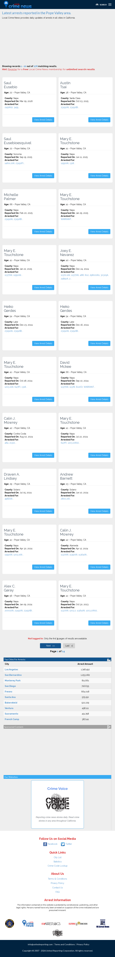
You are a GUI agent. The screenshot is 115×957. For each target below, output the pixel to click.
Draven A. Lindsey (12, 476)
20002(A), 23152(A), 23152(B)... (19, 610)
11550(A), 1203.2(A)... (14, 554)
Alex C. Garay (9, 588)
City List (57, 857)
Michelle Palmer (11, 197)
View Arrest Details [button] (43, 120)
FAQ (58, 892)
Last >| (69, 646)
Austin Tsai (65, 85)
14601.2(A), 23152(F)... (15, 163)
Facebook (50, 844)
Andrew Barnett (66, 476)
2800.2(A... (66, 499)
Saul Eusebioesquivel (17, 141)
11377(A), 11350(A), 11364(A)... (74, 554)
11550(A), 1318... (68, 163)
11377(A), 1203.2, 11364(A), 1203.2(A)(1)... (79, 610)
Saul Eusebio (10, 85)
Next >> (50, 646)
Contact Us (57, 887)
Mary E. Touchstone (70, 141)
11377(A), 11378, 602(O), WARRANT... (78, 387)
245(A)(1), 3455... (12, 107)
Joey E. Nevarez (67, 253)
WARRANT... (66, 219)
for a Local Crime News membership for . (51, 69)
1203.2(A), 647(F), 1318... (16, 387)
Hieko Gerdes (66, 309)
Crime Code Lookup (58, 866)
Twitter (66, 844)
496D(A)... (9, 499)
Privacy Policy (57, 883)
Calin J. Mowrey (10, 420)
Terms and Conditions (64, 944)
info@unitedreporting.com (40, 944)
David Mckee (65, 364)
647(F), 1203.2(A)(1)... (70, 443)
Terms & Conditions (57, 879)
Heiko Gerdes (10, 309)
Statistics (57, 861)
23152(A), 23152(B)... (70, 107)
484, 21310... (10, 443)
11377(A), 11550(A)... (13, 275)
